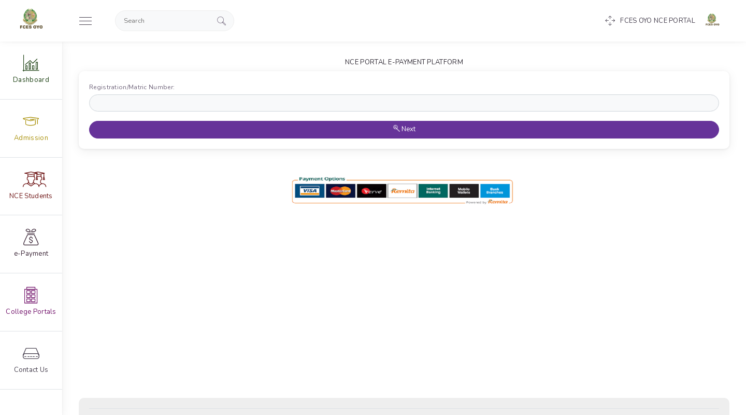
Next (404, 129)
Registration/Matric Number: (134, 87)
